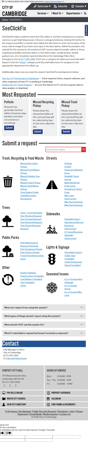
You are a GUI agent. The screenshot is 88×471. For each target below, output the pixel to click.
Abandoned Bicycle (74, 222)
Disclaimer (63, 411)
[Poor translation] (8, 433)
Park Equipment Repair (31, 249)
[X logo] (5, 386)
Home (5, 19)
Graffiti (67, 166)
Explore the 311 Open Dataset (17, 84)
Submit (9, 128)
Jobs (71, 411)
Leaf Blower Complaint (31, 279)
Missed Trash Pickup (30, 182)
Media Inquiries (50, 414)
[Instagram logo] (16, 386)
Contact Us (65, 414)
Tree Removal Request (31, 222)
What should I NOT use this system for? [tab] (43, 324)
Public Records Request (44, 411)
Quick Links (43, 6)
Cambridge (14, 14)
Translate (79, 6)
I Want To (56, 13)
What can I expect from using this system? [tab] (43, 307)
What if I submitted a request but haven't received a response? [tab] (43, 333)
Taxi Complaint (27, 282)
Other (23, 62)
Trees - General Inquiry (31, 212)
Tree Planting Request (31, 216)
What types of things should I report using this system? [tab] (43, 316)
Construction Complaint (32, 276)
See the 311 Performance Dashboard (20, 78)
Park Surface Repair (30, 252)
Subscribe (62, 6)
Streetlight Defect (73, 252)
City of (7, 7)
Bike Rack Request (73, 205)
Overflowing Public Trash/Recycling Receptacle (29, 195)
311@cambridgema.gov (15, 358)
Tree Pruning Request (30, 219)
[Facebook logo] (11, 386)
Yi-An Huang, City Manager (18, 411)
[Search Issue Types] (83, 149)
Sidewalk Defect (72, 219)
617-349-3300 (28, 59)
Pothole (68, 163)
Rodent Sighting (28, 272)
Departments (73, 13)
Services (41, 13)
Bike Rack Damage (73, 202)
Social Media (35, 414)
